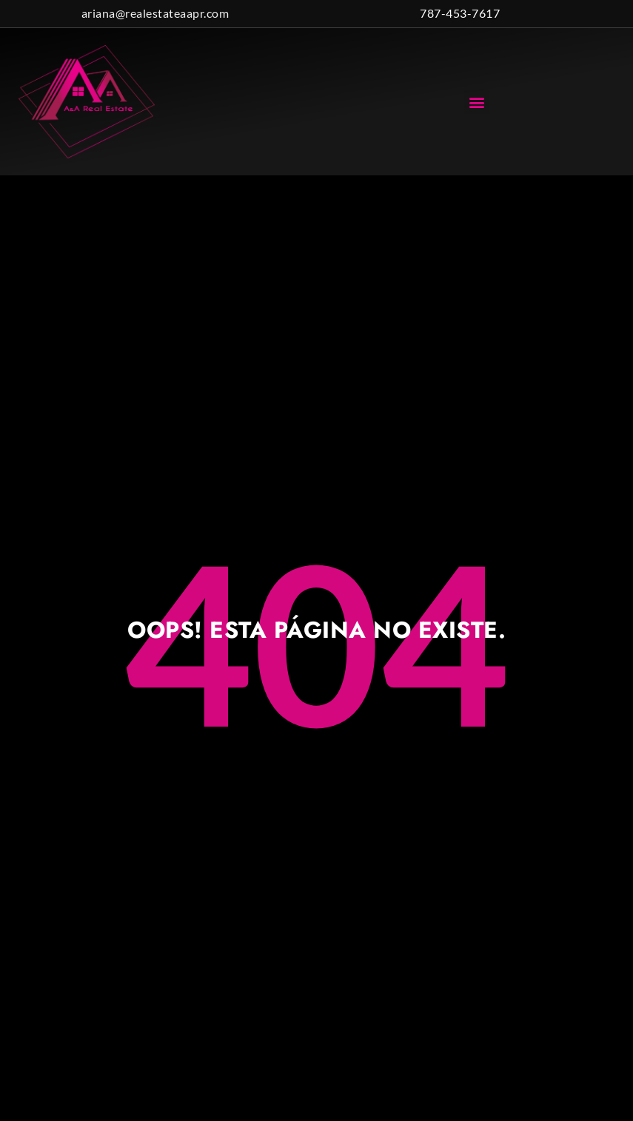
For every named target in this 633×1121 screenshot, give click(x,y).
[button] (476, 102)
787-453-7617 (460, 13)
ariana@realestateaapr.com (155, 13)
